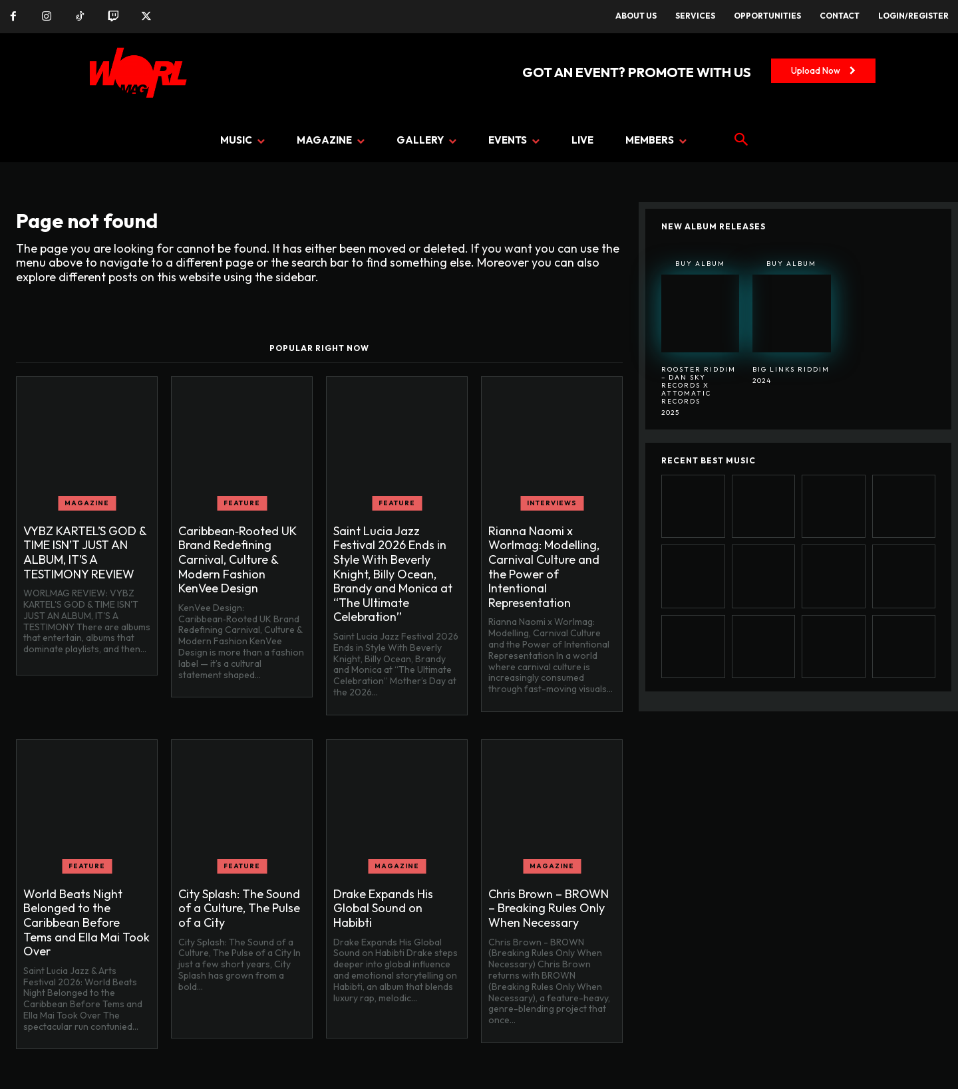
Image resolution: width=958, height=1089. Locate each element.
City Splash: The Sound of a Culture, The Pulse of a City (239, 908)
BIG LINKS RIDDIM (791, 369)
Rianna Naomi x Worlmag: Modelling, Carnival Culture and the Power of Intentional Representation (543, 566)
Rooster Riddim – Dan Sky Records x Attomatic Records (698, 385)
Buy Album (700, 263)
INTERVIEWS (552, 503)
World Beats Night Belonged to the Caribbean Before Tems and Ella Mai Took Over (86, 922)
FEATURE (242, 503)
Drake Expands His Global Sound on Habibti (383, 908)
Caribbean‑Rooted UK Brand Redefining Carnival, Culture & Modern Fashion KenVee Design (237, 559)
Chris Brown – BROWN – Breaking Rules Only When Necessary (548, 908)
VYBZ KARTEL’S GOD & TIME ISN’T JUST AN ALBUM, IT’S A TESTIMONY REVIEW (85, 552)
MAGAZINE (87, 503)
